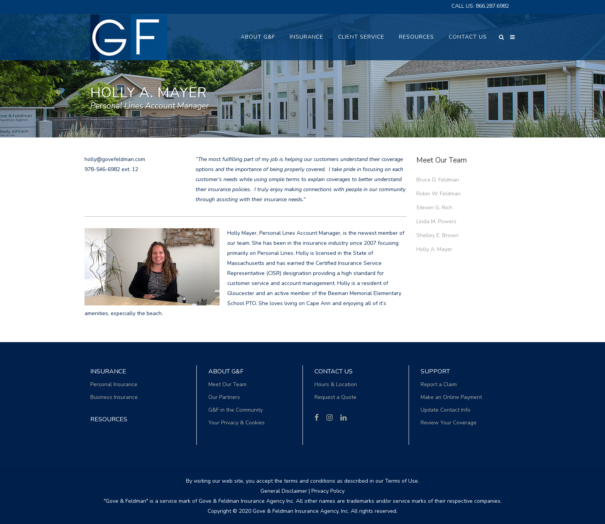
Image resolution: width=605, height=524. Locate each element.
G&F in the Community (235, 410)
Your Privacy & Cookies (236, 422)
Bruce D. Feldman (437, 179)
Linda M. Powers (436, 221)
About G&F (225, 371)
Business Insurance (114, 397)
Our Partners (224, 397)
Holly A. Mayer (434, 249)
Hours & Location (335, 384)
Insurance (108, 371)
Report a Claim (439, 384)
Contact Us (333, 371)
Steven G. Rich (434, 207)
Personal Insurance (113, 384)
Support (435, 371)
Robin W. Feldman (438, 193)
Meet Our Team (227, 384)
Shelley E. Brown (437, 235)
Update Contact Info (445, 410)
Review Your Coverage (449, 422)
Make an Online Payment (451, 397)
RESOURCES (108, 419)
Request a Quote (335, 397)
